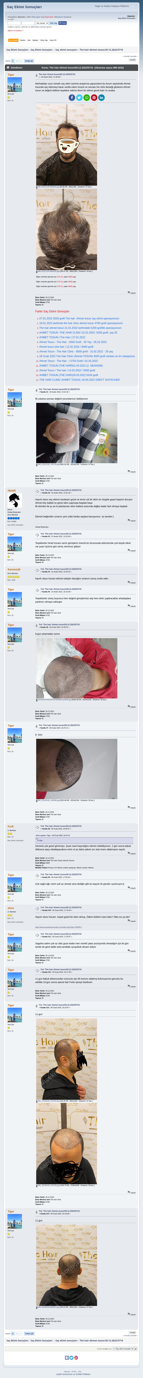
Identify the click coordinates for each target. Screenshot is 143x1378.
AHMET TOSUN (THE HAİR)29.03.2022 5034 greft (68, 375)
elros (11, 908)
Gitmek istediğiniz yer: (104, 1349)
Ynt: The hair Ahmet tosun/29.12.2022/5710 (59, 389)
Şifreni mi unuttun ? (15, 31)
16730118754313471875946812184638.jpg (53, 700)
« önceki (126, 56)
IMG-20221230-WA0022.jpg (47, 187)
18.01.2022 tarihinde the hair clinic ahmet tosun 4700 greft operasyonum (81, 323)
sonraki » (134, 56)
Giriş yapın (36, 17)
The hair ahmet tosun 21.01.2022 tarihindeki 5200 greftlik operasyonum (80, 328)
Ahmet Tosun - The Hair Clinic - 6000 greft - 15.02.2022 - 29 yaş (76, 351)
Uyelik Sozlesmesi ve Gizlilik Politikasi (73, 1374)
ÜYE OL (60, 277)
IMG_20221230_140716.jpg (47, 464)
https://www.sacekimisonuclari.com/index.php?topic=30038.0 (58, 927)
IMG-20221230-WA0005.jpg (47, 271)
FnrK (11, 826)
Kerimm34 (14, 569)
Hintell (12, 490)
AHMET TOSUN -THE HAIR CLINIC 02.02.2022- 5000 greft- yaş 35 (78, 332)
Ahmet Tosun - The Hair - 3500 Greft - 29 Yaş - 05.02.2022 (73, 342)
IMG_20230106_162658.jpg (47, 800)
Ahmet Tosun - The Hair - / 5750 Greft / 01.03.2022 (68, 361)
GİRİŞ (70, 277)
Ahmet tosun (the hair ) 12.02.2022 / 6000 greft (66, 346)
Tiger (11, 74)
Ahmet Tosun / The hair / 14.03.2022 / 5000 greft (67, 370)
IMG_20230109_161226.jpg (47, 1185)
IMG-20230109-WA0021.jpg (47, 1307)
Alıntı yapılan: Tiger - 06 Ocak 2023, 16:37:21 (53, 835)
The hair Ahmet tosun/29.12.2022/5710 (57, 74)
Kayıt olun (49, 17)
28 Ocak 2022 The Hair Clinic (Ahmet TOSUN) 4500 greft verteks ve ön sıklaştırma (87, 356)
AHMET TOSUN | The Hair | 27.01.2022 (62, 337)
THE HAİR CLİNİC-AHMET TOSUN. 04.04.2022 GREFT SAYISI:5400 (79, 379)
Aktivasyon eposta (61, 17)
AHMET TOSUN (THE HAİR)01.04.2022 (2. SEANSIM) (71, 365)
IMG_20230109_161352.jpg (47, 1101)
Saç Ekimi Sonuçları (24, 7)
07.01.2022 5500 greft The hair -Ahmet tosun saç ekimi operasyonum (79, 318)
